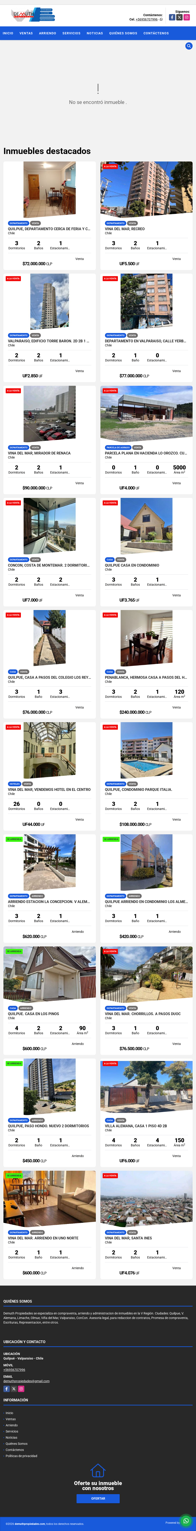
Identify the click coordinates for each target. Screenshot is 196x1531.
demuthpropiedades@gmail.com (26, 1381)
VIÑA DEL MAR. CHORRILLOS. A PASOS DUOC (143, 1014)
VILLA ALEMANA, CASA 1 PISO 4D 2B (136, 1126)
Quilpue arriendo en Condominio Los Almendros (146, 902)
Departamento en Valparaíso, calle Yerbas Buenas (146, 341)
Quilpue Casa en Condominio (132, 565)
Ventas (26, 33)
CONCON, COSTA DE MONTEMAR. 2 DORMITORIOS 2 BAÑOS (49, 565)
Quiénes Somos (123, 33)
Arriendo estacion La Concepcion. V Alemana (49, 902)
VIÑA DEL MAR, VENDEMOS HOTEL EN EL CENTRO (49, 790)
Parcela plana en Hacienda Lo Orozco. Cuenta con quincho (146, 453)
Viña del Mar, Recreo (125, 229)
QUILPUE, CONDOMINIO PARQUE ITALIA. (138, 790)
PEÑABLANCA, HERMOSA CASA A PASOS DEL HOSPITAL (146, 677)
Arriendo (47, 33)
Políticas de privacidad (21, 1456)
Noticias (95, 33)
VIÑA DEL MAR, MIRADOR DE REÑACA (39, 453)
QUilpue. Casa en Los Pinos (33, 1014)
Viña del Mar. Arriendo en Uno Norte (43, 1238)
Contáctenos (156, 33)
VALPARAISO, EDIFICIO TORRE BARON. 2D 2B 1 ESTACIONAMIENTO (49, 341)
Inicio (8, 33)
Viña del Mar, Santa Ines (128, 1238)
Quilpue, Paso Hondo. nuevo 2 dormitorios (48, 1126)
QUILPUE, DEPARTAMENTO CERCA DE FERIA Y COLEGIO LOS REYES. (49, 229)
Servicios (71, 33)
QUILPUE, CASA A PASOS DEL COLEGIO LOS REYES (49, 677)
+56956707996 (147, 19)
